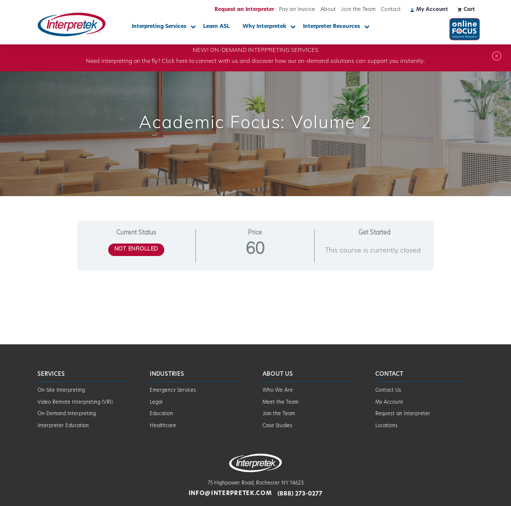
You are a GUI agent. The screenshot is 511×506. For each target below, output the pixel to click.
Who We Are (277, 390)
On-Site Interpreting (61, 390)
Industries (167, 374)
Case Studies (277, 426)
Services (51, 374)
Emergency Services (173, 390)
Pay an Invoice (297, 9)
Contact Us (388, 390)
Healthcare (163, 426)
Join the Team (358, 9)
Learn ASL (216, 26)
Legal (156, 402)
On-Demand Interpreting (66, 414)
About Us (277, 374)
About (328, 9)
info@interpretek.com (230, 494)
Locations (386, 426)
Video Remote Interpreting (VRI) (75, 402)
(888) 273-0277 (299, 494)
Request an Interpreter (244, 9)
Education (161, 414)
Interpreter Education (63, 426)
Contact (391, 9)
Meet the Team (280, 402)
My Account (389, 402)
